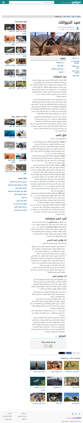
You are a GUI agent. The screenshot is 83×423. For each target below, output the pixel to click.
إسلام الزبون (61, 27)
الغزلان (35, 195)
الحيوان (49, 119)
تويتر (63, 353)
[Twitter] (76, 414)
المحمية (51, 251)
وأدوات (59, 89)
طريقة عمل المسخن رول (20, 204)
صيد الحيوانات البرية (75, 67)
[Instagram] (72, 414)
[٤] (50, 138)
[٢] (36, 113)
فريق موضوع (8, 419)
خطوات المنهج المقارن (20, 194)
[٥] (37, 202)
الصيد (56, 310)
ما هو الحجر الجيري (21, 201)
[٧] (47, 272)
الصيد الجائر (76, 75)
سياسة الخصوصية (22, 416)
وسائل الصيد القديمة (75, 72)
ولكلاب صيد (45, 186)
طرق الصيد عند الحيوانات (75, 62)
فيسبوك (69, 353)
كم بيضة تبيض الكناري (20, 207)
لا (45, 346)
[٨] (38, 288)
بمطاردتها (48, 153)
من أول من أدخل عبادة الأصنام (18, 182)
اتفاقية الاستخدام (7, 416)
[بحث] (52, 2)
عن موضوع (24, 413)
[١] (56, 96)
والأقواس (38, 94)
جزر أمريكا (24, 197)
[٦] (56, 214)
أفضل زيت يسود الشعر (20, 210)
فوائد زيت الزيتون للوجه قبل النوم (17, 185)
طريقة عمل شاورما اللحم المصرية (17, 191)
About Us (24, 419)
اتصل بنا (10, 413)
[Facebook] (79, 414)
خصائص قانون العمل (21, 188)
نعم (51, 346)
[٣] (54, 130)
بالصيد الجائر (36, 227)
